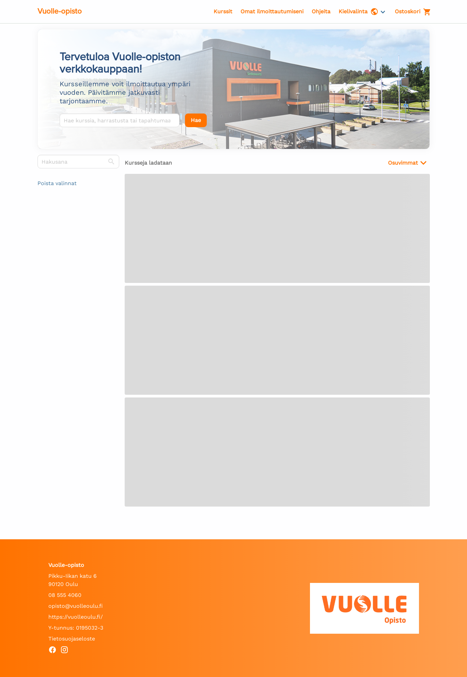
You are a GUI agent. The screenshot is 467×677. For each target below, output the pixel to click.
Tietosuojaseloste (71, 638)
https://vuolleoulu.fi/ (75, 617)
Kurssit (223, 11)
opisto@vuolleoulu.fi (75, 606)
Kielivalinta (358, 11)
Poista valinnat (57, 183)
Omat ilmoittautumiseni (271, 11)
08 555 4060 (64, 595)
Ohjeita (321, 11)
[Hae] (196, 120)
